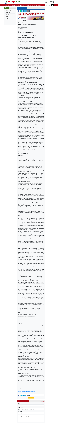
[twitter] (21, 11)
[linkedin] (23, 11)
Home (6, 5)
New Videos (8, 14)
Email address (20, 407)
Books (28, 5)
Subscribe (39, 5)
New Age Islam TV (23, 5)
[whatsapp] (20, 11)
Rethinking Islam (8, 10)
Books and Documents (9, 20)
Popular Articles (8, 18)
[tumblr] (29, 11)
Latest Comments (9, 16)
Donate (31, 5)
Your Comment (20, 411)
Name (19, 403)
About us (13, 5)
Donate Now (31, 397)
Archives (17, 5)
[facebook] (18, 11)
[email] (28, 11)
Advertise (35, 5)
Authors (9, 5)
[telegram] (25, 11)
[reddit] (26, 11)
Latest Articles (8, 12)
